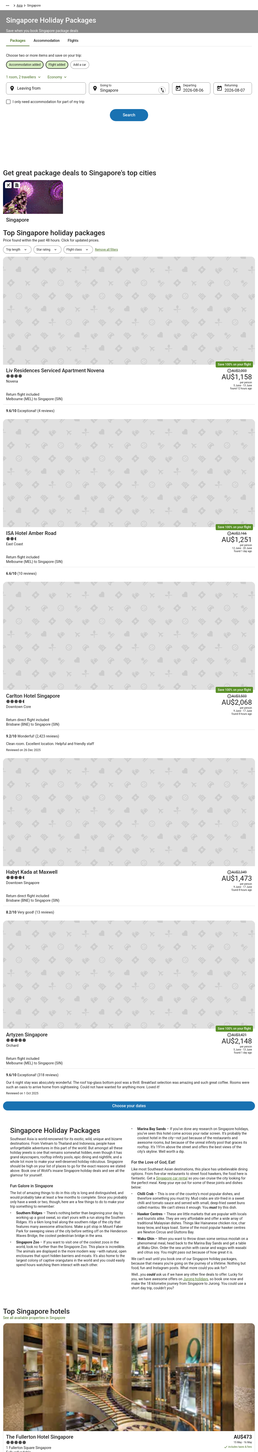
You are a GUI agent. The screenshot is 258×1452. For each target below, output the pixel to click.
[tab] (102, 53)
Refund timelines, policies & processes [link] (223, 1376)
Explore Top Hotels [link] (83, 1380)
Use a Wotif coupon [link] (210, 1384)
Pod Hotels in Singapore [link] (149, 1293)
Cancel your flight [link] (208, 1368)
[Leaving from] (54, 93)
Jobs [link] (11, 1356)
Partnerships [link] (16, 1372)
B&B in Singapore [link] (144, 1283)
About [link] (12, 1348)
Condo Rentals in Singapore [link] (26, 1302)
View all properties (129, 1004)
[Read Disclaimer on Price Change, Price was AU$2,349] (210, 480)
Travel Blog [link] (78, 1396)
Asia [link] (42, 6)
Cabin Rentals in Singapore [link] (26, 1293)
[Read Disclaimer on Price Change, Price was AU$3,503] (210, 416)
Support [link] (202, 1348)
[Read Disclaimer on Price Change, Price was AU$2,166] (210, 360)
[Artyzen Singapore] (171, 560)
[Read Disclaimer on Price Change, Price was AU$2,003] (210, 304)
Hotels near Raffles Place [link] (24, 1273)
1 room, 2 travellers (196, 79)
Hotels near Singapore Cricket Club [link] (158, 1264)
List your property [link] (19, 1364)
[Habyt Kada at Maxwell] (171, 495)
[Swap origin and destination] (93, 93)
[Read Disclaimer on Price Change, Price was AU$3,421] (210, 536)
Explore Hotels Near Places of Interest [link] (96, 1364)
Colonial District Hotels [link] (23, 1264)
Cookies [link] (139, 1356)
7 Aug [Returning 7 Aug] (221, 95)
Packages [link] (28, 6)
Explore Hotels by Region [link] (88, 1348)
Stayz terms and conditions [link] (152, 1372)
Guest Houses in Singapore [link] (152, 1302)
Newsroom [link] (15, 1380)
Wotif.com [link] (10, 6)
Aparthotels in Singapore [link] (150, 1273)
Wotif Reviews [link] (80, 1404)
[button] (129, 1233)
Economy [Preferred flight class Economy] (230, 79)
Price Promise (58, 1137)
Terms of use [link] (143, 1364)
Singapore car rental (171, 666)
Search (129, 120)
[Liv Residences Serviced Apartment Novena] (171, 316)
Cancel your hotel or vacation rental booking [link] (220, 1358)
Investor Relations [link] (20, 1388)
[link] (36, 1211)
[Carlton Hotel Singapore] (171, 435)
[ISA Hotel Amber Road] (171, 372)
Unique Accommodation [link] (87, 1388)
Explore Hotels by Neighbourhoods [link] (94, 1356)
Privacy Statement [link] (146, 1348)
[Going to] (129, 93)
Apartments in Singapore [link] (24, 1283)
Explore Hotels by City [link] (85, 1372)
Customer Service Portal (78, 1092)
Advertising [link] (15, 1396)
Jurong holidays (195, 766)
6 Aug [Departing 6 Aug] (184, 95)
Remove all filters (106, 283)
